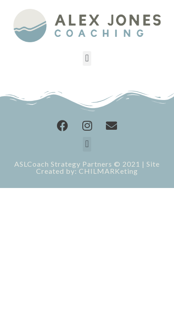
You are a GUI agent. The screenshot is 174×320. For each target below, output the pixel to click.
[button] (87, 58)
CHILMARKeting (108, 171)
